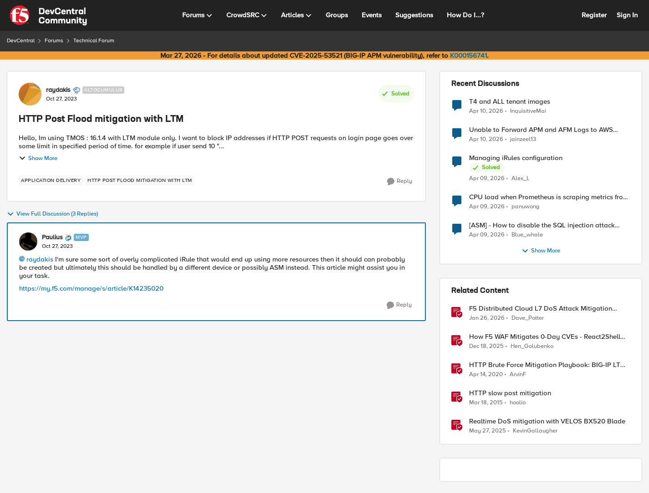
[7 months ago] (486, 346)
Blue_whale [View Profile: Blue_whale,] (527, 234)
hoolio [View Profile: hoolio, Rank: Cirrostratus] (518, 402)
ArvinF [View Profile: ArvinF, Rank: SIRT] (518, 374)
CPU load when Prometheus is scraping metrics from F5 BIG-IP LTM (549, 197)
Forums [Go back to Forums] (54, 40)
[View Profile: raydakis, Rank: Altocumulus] (30, 94)
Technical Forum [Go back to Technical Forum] (93, 40)
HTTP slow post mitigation (510, 393)
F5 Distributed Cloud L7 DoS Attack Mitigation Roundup (540, 308)
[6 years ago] (486, 374)
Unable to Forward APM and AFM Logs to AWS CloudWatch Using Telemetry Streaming (541, 130)
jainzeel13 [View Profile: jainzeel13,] (523, 139)
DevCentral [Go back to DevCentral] (21, 40)
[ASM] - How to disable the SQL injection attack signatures (542, 225)
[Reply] (399, 181)
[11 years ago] (486, 403)
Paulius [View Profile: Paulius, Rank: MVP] (52, 237)
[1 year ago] (487, 431)
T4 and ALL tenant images (509, 102)
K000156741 (468, 55)
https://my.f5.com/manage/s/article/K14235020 (91, 288)
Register (594, 15)
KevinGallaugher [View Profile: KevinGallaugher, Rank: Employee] (535, 431)
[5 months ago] (487, 318)
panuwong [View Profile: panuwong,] (525, 206)
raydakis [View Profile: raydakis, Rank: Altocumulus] (58, 90)
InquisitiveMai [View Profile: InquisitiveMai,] (528, 110)
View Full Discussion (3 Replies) (52, 214)
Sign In (627, 15)
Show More (38, 158)
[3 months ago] (486, 111)
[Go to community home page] (48, 15)
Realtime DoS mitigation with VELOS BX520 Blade (547, 421)
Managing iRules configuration (515, 158)
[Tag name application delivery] (51, 181)
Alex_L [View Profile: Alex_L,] (520, 178)
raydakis (39, 259)
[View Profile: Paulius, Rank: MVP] (28, 241)
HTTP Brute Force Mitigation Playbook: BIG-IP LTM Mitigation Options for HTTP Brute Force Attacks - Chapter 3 (547, 365)
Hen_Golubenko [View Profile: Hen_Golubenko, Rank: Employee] (532, 346)
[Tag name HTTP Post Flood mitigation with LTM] (139, 181)
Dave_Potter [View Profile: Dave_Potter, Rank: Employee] (527, 318)
